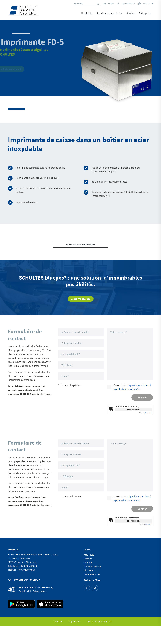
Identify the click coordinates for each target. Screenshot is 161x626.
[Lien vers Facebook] (87, 588)
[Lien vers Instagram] (95, 588)
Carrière (88, 558)
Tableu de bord (92, 574)
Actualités (89, 554)
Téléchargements (93, 566)
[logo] (23, 10)
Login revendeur (128, 3)
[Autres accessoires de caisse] (80, 244)
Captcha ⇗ (145, 413)
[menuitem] (86, 15)
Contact (110, 3)
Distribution (90, 570)
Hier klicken (133, 409)
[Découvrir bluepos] (81, 299)
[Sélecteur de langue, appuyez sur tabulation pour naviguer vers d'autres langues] (147, 4)
